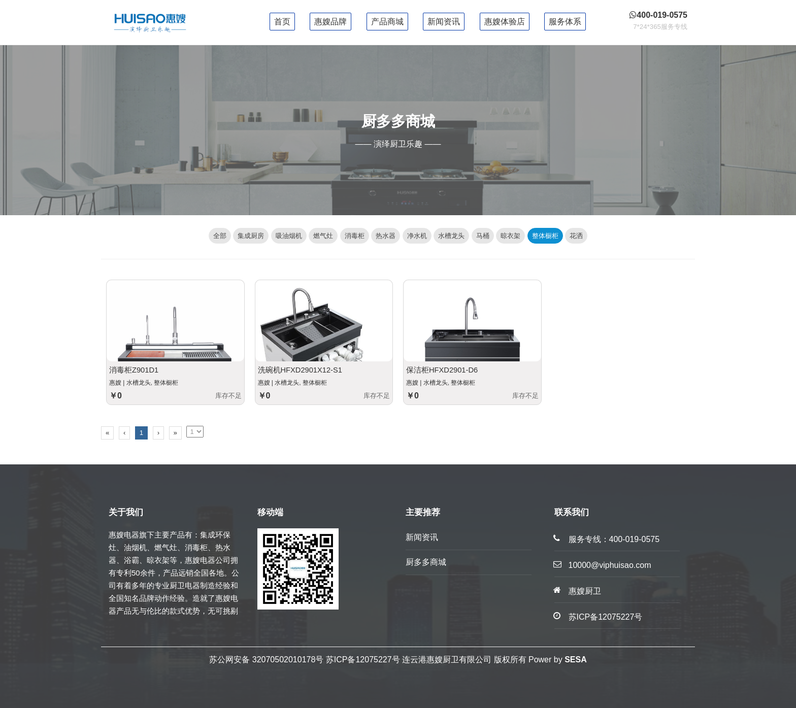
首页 (282, 21)
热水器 (385, 236)
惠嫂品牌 (330, 21)
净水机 (417, 236)
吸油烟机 (289, 236)
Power (539, 659)
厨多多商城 (426, 562)
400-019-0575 (634, 539)
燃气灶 (323, 236)
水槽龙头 (451, 236)
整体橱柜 (545, 236)
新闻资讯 (443, 21)
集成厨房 (251, 236)
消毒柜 (354, 236)
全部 (219, 236)
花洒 (576, 236)
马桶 (482, 236)
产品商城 (387, 21)
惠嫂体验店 (504, 21)
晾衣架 (510, 236)
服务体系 (565, 21)
